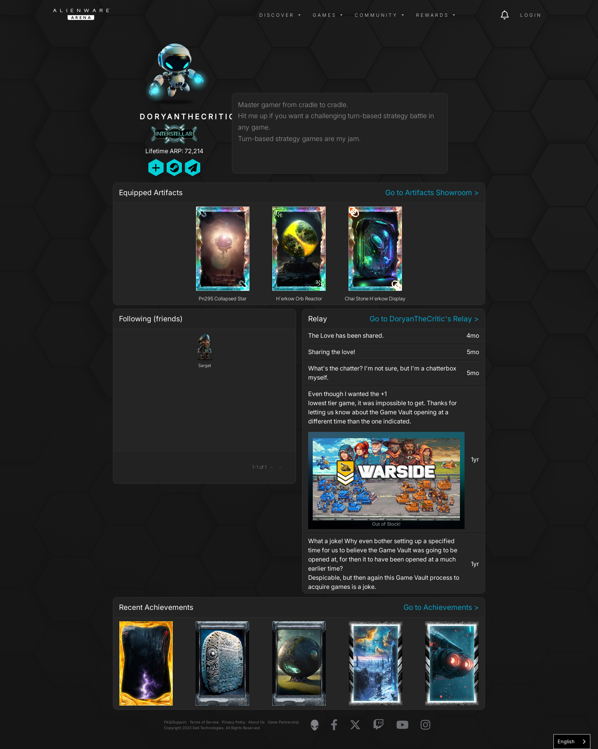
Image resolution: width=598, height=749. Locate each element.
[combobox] (571, 741)
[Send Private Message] (192, 167)
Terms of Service (204, 722)
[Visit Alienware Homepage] (315, 725)
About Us (256, 722)
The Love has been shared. (346, 335)
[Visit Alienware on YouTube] (402, 725)
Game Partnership (283, 722)
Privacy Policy (233, 722)
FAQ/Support (175, 722)
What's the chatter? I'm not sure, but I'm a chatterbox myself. (382, 372)
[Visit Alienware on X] (355, 725)
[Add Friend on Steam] (174, 167)
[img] (175, 15)
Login (531, 15)
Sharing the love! (331, 352)
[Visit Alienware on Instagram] (425, 725)
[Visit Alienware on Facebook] (334, 725)
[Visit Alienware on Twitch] (378, 725)
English (566, 741)
